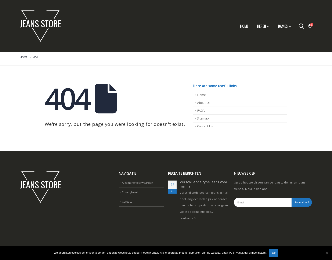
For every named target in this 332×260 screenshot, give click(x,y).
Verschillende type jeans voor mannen (203, 184)
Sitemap (203, 118)
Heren (261, 26)
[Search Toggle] (301, 26)
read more (188, 218)
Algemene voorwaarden (137, 183)
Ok (274, 252)
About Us (203, 103)
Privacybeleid (130, 192)
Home (244, 26)
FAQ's (201, 110)
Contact (127, 201)
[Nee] (327, 253)
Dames (283, 26)
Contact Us (205, 126)
